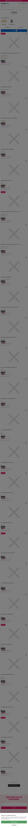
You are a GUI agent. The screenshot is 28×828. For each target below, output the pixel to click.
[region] (14, 820)
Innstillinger (14, 825)
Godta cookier (14, 822)
